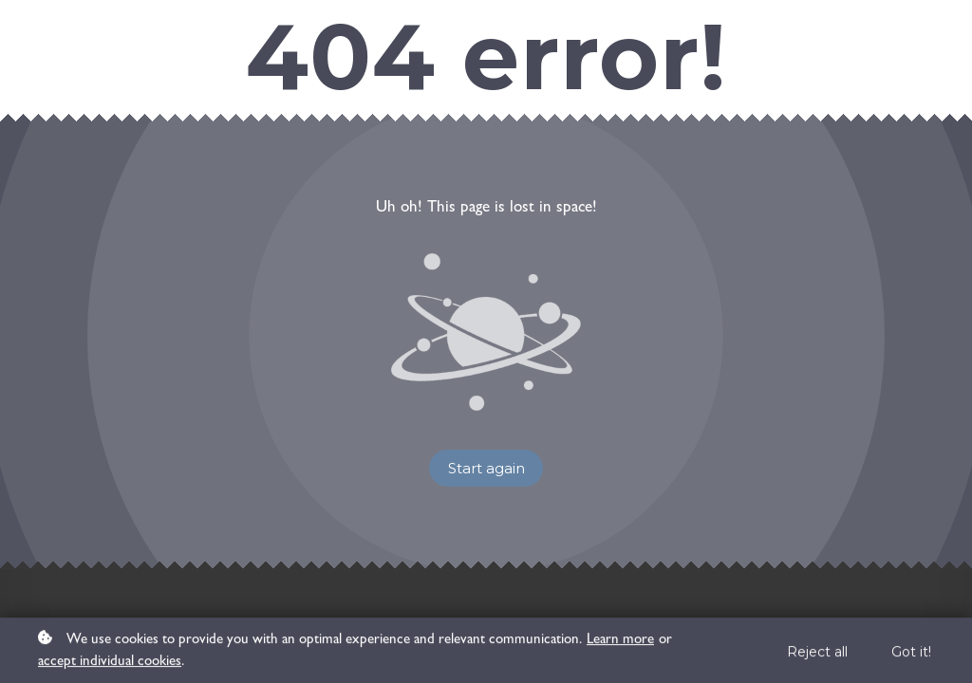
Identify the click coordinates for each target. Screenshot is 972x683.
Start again (486, 468)
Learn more (620, 643)
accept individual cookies (109, 665)
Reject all (817, 654)
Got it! (911, 654)
